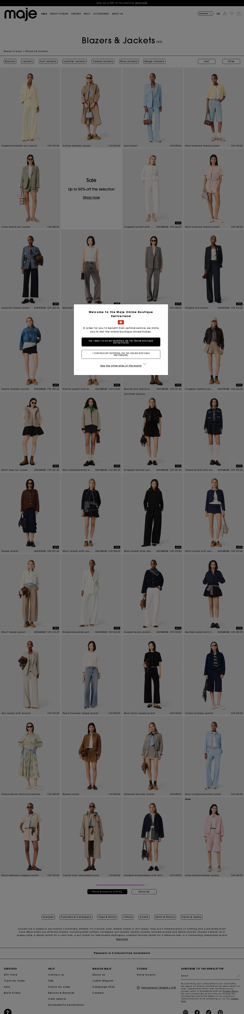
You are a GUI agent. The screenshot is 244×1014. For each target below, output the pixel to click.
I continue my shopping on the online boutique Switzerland (122, 354)
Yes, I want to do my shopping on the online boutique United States (122, 342)
